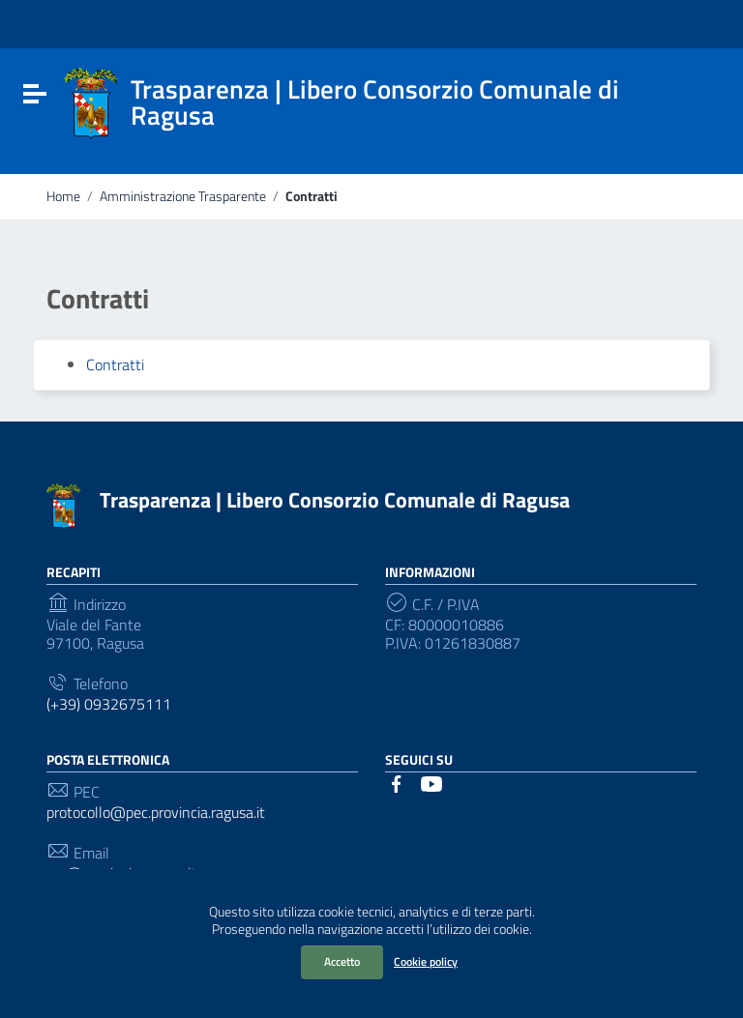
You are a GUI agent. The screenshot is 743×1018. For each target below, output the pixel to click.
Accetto (342, 961)
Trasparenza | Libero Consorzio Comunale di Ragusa (335, 499)
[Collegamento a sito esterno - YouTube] (431, 782)
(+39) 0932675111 (108, 704)
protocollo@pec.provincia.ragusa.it (155, 812)
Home (63, 196)
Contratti (115, 364)
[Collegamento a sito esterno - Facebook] (396, 782)
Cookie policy (426, 961)
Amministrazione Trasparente (183, 196)
